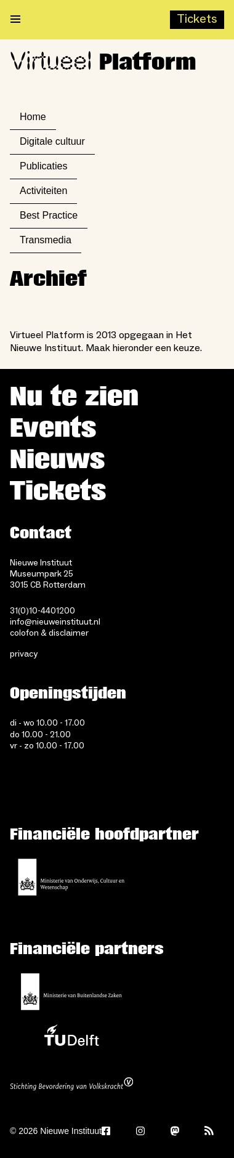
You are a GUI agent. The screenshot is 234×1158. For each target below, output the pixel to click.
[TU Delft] (71, 1038)
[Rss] (209, 1131)
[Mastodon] (175, 1131)
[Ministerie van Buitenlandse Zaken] (71, 991)
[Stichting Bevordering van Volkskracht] (71, 1085)
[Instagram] (140, 1131)
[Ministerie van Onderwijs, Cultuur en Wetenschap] (71, 877)
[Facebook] (106, 1131)
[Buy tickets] (197, 19)
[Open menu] (15, 19)
